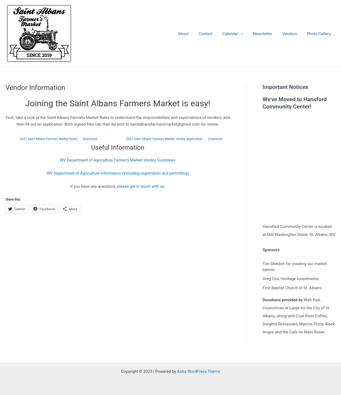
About (193, 33)
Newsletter (267, 33)
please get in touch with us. (141, 186)
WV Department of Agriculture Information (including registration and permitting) (118, 173)
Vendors (292, 33)
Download (90, 139)
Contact (213, 33)
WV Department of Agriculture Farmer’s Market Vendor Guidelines (117, 160)
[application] (246, 33)
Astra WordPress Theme (198, 371)
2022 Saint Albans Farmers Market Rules (48, 139)
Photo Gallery (320, 33)
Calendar (239, 33)
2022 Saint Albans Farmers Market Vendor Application (164, 139)
